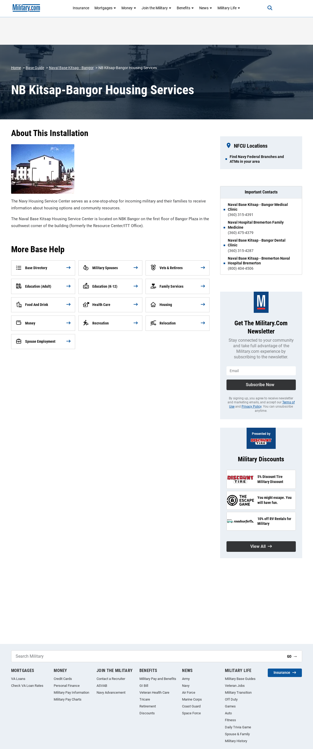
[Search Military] (147, 656)
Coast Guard (191, 706)
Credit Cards (63, 679)
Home (16, 68)
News (205, 8)
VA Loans (18, 679)
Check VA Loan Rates (27, 686)
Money (128, 8)
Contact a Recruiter (111, 679)
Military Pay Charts (67, 699)
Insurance (81, 8)
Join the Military (156, 8)
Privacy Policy (251, 406)
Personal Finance (67, 686)
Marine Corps (192, 699)
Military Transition (238, 692)
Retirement (147, 706)
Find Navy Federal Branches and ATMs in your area (257, 159)
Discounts (147, 713)
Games (230, 706)
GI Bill (143, 686)
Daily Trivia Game (238, 727)
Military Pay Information (71, 692)
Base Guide (35, 68)
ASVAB (102, 686)
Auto (228, 713)
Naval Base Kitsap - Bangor (71, 68)
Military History (236, 741)
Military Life (228, 8)
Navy (185, 686)
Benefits (185, 8)
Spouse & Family (237, 734)
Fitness (230, 720)
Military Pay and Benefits (157, 679)
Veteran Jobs (235, 686)
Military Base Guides (240, 679)
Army (186, 679)
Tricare (144, 699)
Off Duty (231, 699)
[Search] (269, 8)
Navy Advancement (111, 692)
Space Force (191, 713)
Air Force (188, 692)
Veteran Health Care (154, 692)
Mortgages (105, 8)
